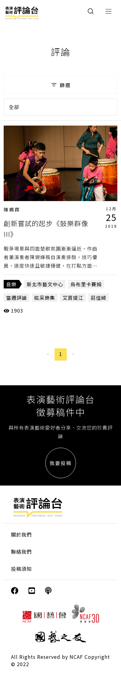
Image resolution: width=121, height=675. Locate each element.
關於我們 (21, 534)
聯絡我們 (21, 551)
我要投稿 (61, 463)
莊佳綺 (98, 297)
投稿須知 (21, 568)
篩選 (60, 85)
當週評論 (16, 297)
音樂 (11, 284)
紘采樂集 (44, 297)
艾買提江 (72, 297)
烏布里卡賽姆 (86, 284)
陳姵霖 (12, 209)
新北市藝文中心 (45, 284)
